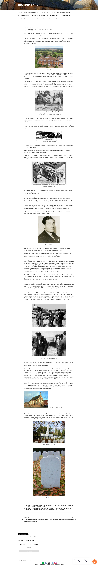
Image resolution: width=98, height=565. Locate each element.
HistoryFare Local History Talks (40, 15)
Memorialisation (31, 506)
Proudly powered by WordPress (25, 560)
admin (36, 27)
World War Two (40, 506)
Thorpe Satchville (44, 509)
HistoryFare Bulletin (53, 18)
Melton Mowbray (68, 505)
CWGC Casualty (44, 505)
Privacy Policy (64, 18)
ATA (42, 508)
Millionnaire (67, 508)
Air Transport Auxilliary (33, 508)
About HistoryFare (44, 12)
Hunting (51, 505)
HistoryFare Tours (54, 15)
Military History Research (24, 15)
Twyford (52, 509)
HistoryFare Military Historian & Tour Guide (28, 12)
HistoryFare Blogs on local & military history (61, 12)
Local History (59, 505)
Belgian (46, 508)
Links (33, 18)
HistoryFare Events (66, 15)
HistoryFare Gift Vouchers (24, 18)
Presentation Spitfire (32, 509)
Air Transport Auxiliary (33, 505)
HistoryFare (28, 4)
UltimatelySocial (59, 564)
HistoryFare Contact (42, 18)
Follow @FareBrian (34, 536)
